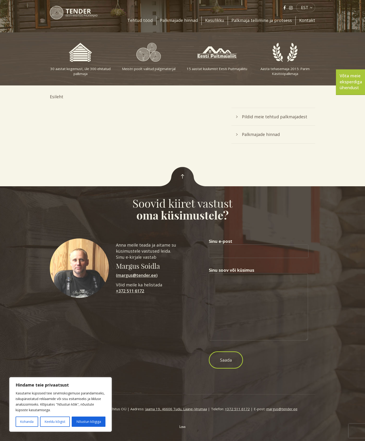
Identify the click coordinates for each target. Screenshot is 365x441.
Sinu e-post (258, 246)
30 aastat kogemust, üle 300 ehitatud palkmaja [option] (80, 59)
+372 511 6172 (130, 291)
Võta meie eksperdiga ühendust (351, 81)
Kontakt (307, 20)
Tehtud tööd (140, 20)
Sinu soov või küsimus (258, 304)
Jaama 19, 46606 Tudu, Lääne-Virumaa (176, 409)
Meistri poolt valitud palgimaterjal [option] (149, 57)
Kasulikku (214, 20)
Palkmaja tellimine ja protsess (261, 20)
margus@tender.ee (136, 275)
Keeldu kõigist (54, 421)
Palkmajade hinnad (179, 20)
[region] (60, 404)
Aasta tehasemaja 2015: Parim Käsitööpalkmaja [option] (285, 59)
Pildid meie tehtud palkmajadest (274, 116)
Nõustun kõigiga (88, 421)
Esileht (56, 96)
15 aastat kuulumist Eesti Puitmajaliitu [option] (217, 57)
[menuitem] (305, 7)
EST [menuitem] (304, 7)
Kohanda (27, 421)
